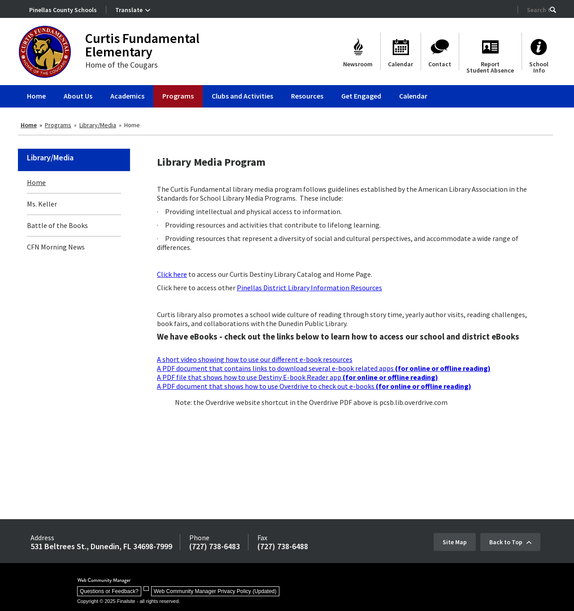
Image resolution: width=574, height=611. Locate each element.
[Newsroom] (357, 51)
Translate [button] (129, 10)
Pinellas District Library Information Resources (309, 287)
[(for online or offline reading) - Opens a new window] (443, 368)
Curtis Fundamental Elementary (142, 45)
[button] (553, 10)
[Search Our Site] (538, 10)
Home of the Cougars (121, 65)
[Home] (36, 96)
